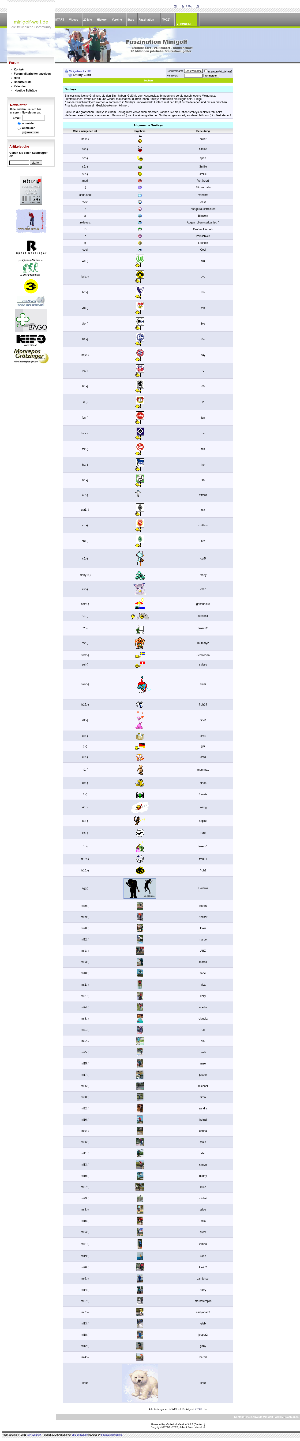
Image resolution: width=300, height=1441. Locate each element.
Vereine (117, 19)
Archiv (279, 1416)
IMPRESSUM (34, 1435)
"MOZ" (165, 19)
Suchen (148, 80)
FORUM (185, 24)
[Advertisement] (264, 138)
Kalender (20, 86)
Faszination (146, 19)
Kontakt (19, 69)
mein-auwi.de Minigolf (259, 1416)
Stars (130, 19)
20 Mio (87, 19)
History (102, 19)
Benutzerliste (22, 82)
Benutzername (175, 70)
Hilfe (17, 78)
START (59, 19)
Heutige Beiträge (26, 90)
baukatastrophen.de (111, 1435)
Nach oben (292, 1416)
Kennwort (172, 75)
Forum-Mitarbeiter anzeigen (32, 73)
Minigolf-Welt (76, 71)
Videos (73, 19)
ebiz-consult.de (80, 1435)
